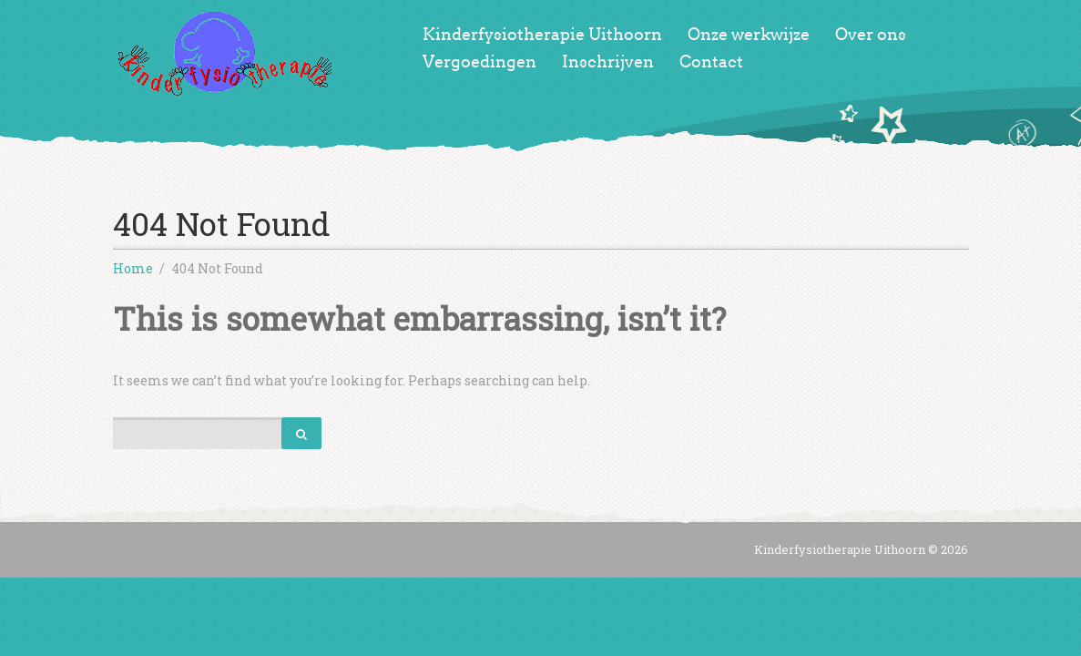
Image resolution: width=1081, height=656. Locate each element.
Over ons (870, 35)
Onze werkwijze (749, 35)
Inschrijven (608, 62)
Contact (711, 62)
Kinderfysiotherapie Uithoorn (542, 35)
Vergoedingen (479, 62)
